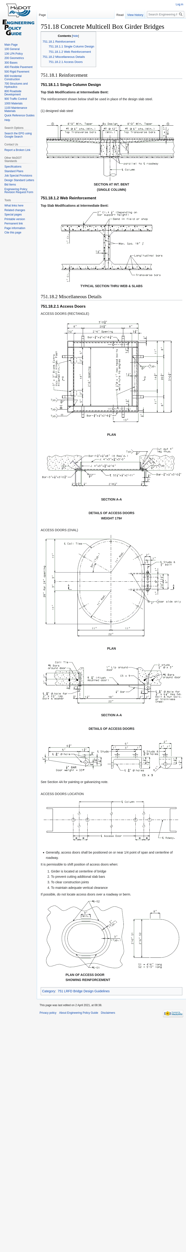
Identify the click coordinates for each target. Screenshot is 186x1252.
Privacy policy (48, 1012)
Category (48, 991)
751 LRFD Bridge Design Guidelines (84, 991)
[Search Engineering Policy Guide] (165, 14)
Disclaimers (108, 1012)
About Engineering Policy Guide (78, 1012)
